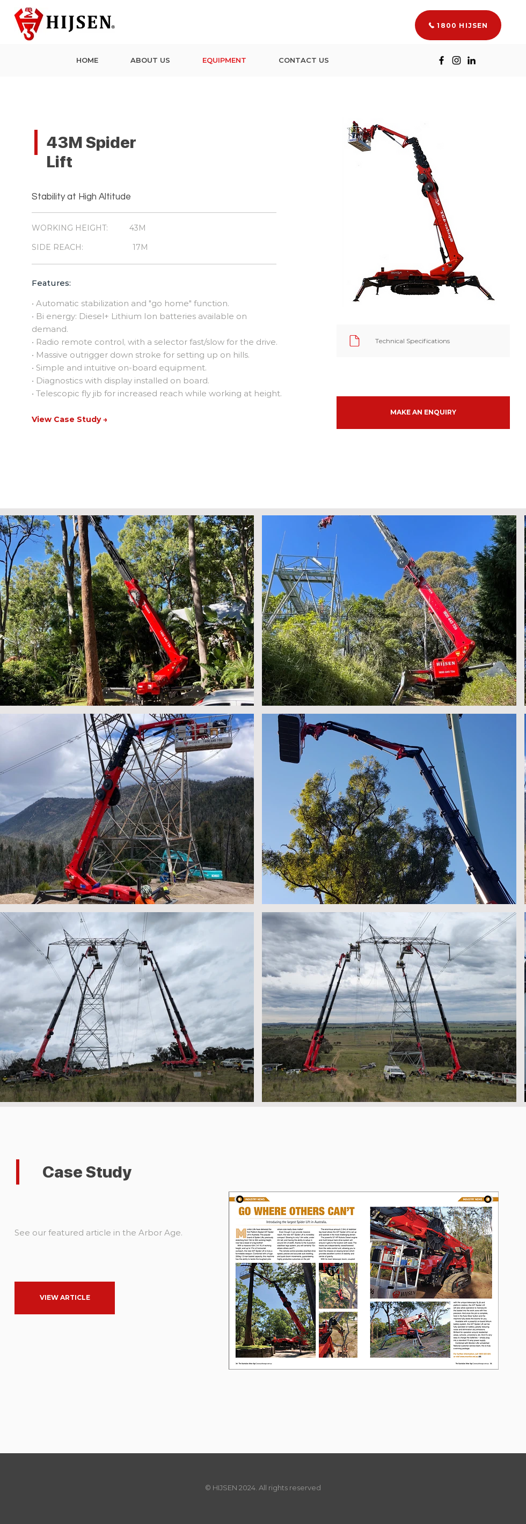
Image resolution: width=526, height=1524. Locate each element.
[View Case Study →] (69, 420)
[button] (423, 412)
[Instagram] (456, 60)
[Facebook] (441, 60)
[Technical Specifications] (423, 340)
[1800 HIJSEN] (458, 25)
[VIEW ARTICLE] (64, 1298)
